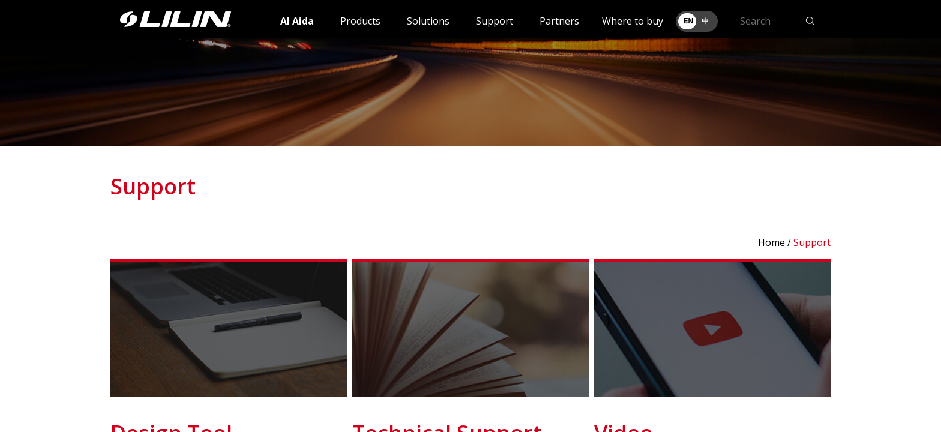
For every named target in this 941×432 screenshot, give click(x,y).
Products (360, 21)
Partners (559, 21)
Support (494, 21)
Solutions (428, 21)
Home (771, 242)
